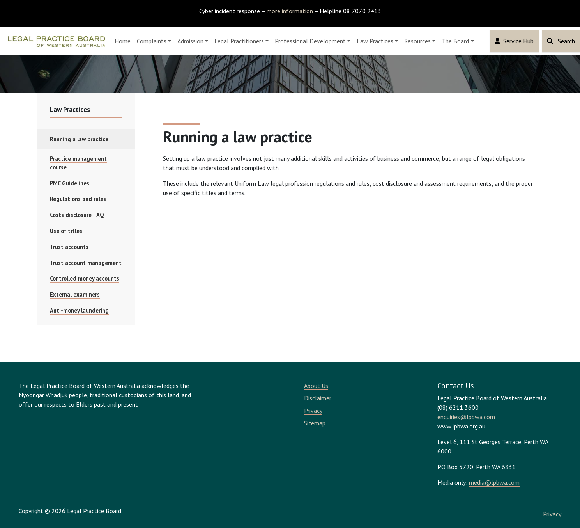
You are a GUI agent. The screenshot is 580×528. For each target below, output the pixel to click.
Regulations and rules (78, 199)
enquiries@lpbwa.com (466, 417)
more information (290, 11)
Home (123, 41)
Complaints (151, 41)
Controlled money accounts (84, 278)
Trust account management (86, 263)
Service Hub (514, 41)
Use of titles (66, 231)
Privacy (313, 410)
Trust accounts (69, 247)
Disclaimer (317, 398)
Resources (417, 41)
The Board (455, 41)
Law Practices (375, 41)
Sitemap (314, 423)
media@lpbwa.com (494, 482)
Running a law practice (79, 139)
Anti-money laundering (79, 310)
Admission (190, 41)
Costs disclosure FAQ (77, 215)
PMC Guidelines (69, 183)
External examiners (75, 294)
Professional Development (310, 41)
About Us (316, 385)
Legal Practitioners (239, 41)
